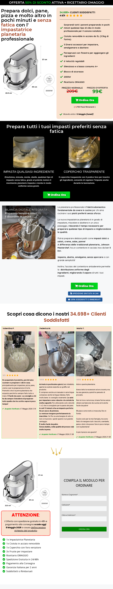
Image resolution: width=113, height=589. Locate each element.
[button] (84, 100)
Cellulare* (84, 509)
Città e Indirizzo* (84, 519)
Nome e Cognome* (84, 499)
